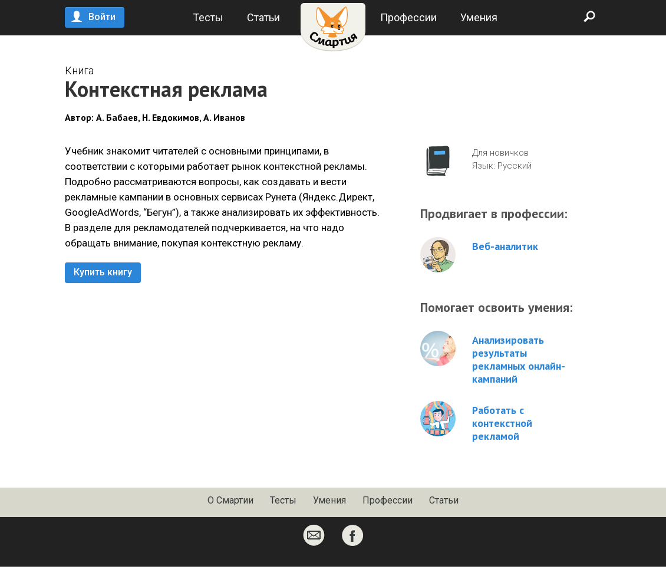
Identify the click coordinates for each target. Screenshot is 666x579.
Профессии (408, 17)
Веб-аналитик (505, 246)
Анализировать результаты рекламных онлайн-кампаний (518, 360)
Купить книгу (103, 272)
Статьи (263, 17)
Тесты (208, 17)
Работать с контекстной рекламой (502, 423)
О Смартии (230, 500)
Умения (478, 17)
